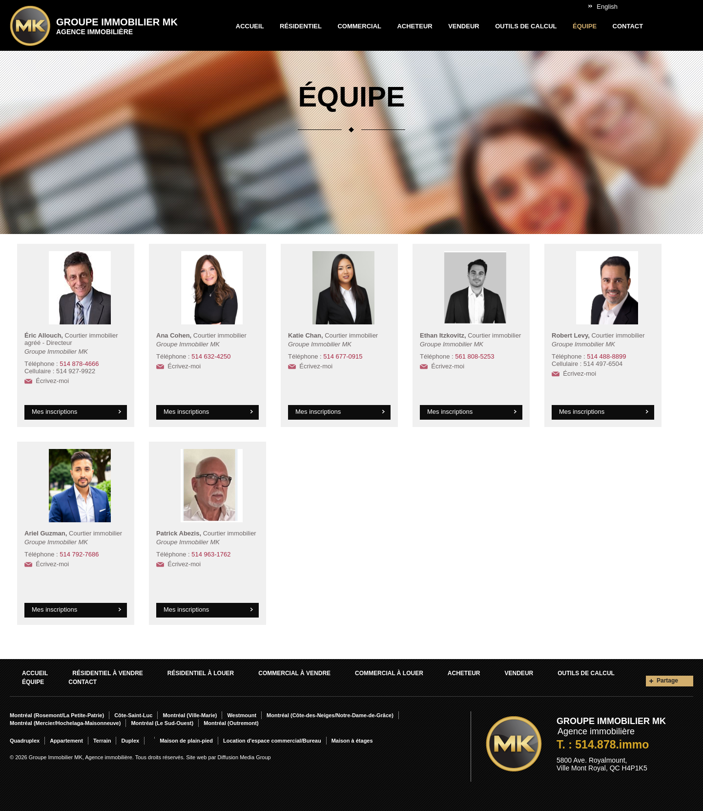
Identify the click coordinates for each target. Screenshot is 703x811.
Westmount (241, 715)
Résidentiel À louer (200, 673)
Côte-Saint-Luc (133, 715)
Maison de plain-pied (186, 741)
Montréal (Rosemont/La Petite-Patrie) (57, 715)
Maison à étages (352, 741)
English (607, 6)
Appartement (66, 741)
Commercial (359, 26)
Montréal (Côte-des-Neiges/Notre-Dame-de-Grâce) (330, 715)
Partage (667, 680)
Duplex (130, 741)
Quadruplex (25, 741)
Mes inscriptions (54, 411)
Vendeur (463, 26)
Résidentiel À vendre (107, 673)
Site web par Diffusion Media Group (228, 757)
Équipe (585, 26)
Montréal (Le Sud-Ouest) (162, 723)
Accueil (250, 26)
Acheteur (414, 26)
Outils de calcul (526, 26)
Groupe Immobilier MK (117, 26)
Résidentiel (301, 26)
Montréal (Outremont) (231, 723)
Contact (628, 26)
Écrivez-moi (52, 380)
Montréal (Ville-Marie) (190, 715)
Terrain (102, 741)
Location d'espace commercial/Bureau (272, 741)
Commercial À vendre (294, 673)
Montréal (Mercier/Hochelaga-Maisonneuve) (65, 723)
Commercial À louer (389, 673)
